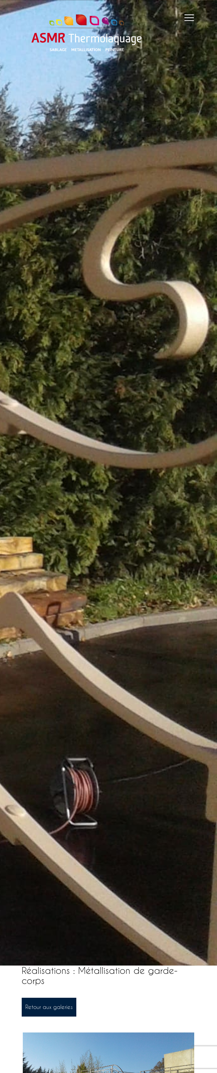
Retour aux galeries (49, 1007)
